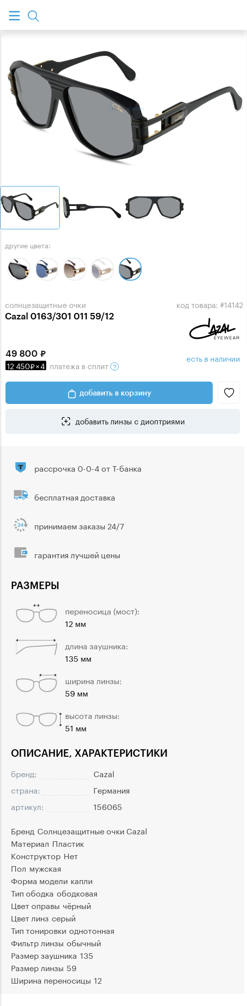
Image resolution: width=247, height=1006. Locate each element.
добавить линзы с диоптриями (129, 420)
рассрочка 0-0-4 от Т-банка (88, 467)
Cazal (103, 773)
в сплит (62, 365)
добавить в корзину (115, 392)
